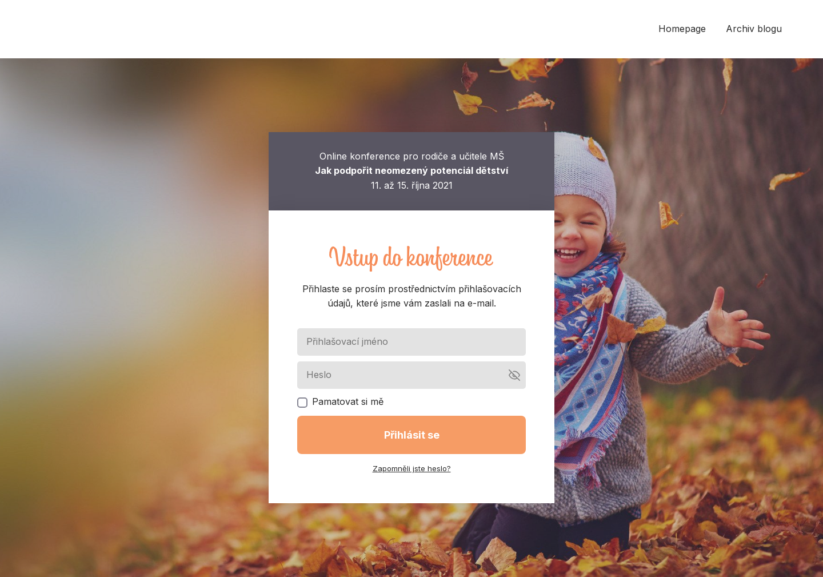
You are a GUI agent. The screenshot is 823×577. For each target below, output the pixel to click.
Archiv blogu (754, 28)
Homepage (682, 28)
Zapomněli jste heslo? (412, 468)
